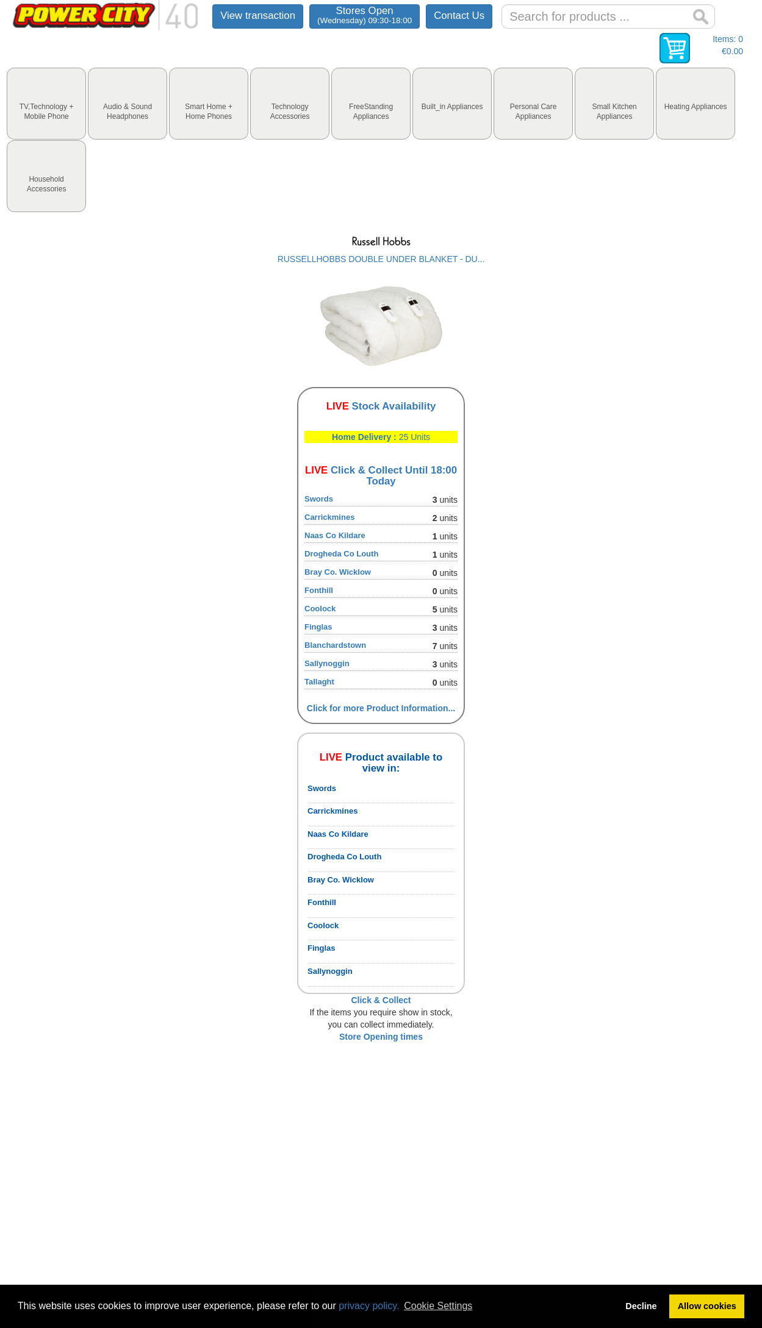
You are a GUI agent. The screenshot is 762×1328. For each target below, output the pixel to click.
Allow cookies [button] (707, 1306)
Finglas (318, 626)
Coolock (320, 608)
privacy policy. (369, 1306)
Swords (318, 498)
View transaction (257, 15)
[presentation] (46, 103)
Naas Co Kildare (334, 535)
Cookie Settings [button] (438, 1306)
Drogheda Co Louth (341, 553)
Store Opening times (381, 1037)
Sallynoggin (327, 663)
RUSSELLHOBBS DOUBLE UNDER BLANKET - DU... (381, 259)
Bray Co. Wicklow (337, 572)
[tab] (46, 104)
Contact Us (459, 15)
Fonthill (318, 590)
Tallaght (319, 681)
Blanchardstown (335, 645)
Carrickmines (329, 517)
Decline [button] (640, 1306)
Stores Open (364, 15)
